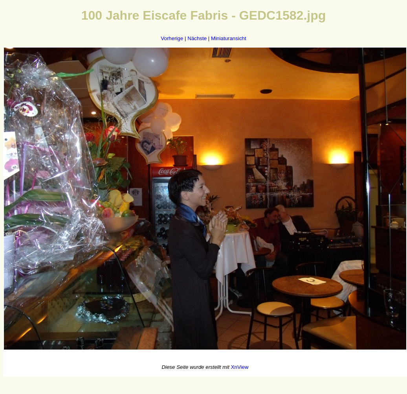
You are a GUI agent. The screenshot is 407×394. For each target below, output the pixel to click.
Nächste (197, 38)
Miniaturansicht (228, 38)
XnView (240, 367)
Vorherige (172, 38)
